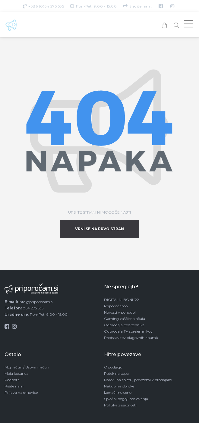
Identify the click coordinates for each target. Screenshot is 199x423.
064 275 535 (33, 308)
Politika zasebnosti (120, 405)
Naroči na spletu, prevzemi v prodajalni (138, 380)
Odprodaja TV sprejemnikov (128, 331)
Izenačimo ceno (117, 392)
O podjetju (113, 367)
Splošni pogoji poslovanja (126, 398)
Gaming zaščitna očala (124, 318)
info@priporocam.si (36, 301)
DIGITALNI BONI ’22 (121, 299)
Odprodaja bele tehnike (124, 325)
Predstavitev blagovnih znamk (131, 337)
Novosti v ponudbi (120, 312)
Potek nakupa (116, 373)
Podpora (12, 380)
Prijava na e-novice (21, 392)
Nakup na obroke (119, 386)
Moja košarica (16, 373)
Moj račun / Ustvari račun (27, 367)
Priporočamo (116, 306)
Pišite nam (14, 386)
